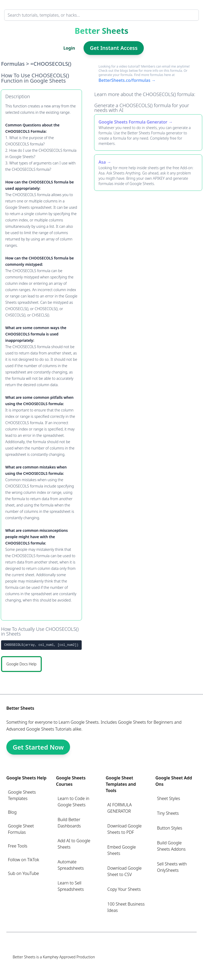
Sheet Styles (168, 798)
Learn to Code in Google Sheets (73, 801)
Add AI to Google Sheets (74, 844)
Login (69, 48)
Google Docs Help (21, 663)
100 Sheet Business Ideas (126, 907)
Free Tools (17, 846)
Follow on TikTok (23, 860)
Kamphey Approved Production (69, 956)
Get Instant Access (113, 47)
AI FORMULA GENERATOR (119, 808)
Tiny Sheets (168, 813)
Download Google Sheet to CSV (124, 871)
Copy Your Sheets (124, 889)
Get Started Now (38, 747)
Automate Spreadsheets (71, 865)
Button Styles (169, 828)
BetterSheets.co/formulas (124, 80)
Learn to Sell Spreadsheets (71, 886)
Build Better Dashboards (69, 823)
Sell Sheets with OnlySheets (172, 867)
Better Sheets (101, 31)
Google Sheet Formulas (21, 829)
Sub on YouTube (23, 873)
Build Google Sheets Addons (171, 846)
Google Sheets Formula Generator (133, 122)
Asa (102, 162)
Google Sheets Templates (22, 795)
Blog (12, 812)
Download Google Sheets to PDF (124, 829)
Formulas (13, 63)
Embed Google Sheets (121, 850)
